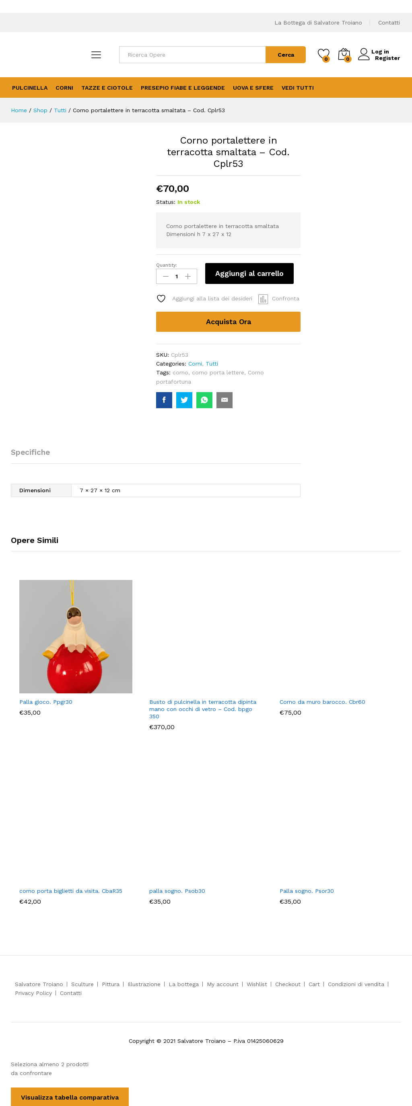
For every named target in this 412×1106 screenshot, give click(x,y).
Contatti (389, 22)
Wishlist (257, 983)
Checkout (288, 983)
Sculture (82, 983)
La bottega (184, 983)
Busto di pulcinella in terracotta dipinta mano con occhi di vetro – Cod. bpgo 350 (202, 707)
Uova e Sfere (253, 87)
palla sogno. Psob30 (177, 889)
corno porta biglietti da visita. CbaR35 (70, 889)
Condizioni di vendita (356, 983)
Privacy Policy (33, 992)
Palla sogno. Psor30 (307, 889)
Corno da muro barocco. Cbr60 (322, 700)
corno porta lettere (218, 371)
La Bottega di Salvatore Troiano (318, 22)
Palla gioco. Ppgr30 (45, 700)
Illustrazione (144, 983)
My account (223, 983)
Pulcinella (29, 87)
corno (180, 371)
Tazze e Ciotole (107, 87)
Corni (64, 87)
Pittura (110, 983)
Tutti (212, 362)
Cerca (286, 54)
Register (387, 58)
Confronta (285, 297)
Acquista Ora (228, 320)
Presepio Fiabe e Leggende (183, 87)
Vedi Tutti (298, 87)
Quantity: (166, 265)
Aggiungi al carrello (249, 273)
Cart (314, 983)
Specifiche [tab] (30, 451)
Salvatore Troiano (39, 983)
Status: (165, 202)
